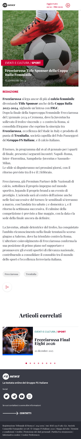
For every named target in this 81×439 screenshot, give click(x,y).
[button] (26, 363)
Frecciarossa (11, 274)
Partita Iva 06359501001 (62, 431)
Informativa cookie (12, 434)
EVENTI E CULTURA (17, 63)
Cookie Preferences (30, 434)
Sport (36, 63)
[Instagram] (29, 396)
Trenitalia (31, 274)
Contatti (17, 413)
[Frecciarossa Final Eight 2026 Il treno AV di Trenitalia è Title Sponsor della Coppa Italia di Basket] (56, 342)
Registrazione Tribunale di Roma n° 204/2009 (23, 425)
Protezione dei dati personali (37, 431)
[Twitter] (6, 396)
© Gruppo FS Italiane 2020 (43, 428)
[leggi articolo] (18, 341)
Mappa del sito (63, 428)
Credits (19, 431)
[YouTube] (21, 396)
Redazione (10, 92)
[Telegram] (14, 396)
